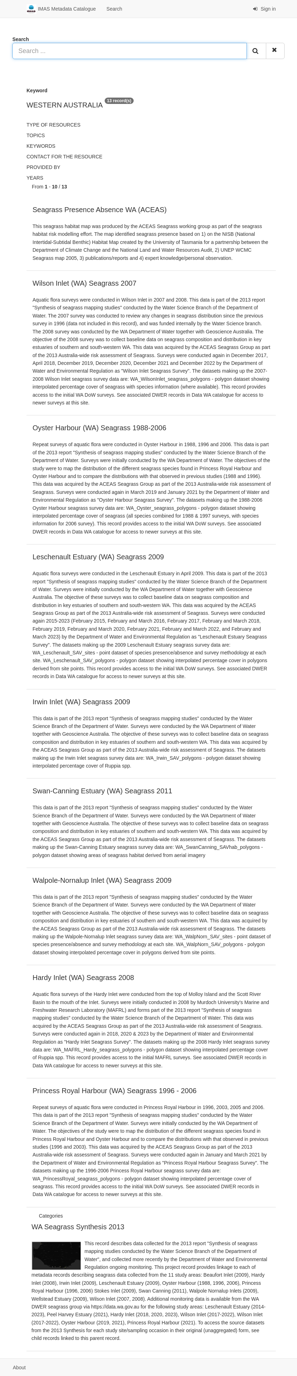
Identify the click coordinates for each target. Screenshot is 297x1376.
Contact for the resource (65, 156)
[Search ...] (129, 51)
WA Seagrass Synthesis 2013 (77, 1227)
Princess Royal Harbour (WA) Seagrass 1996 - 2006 (115, 1091)
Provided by (43, 167)
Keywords (41, 146)
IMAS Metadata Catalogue (61, 9)
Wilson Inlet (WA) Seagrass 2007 (84, 283)
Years (35, 178)
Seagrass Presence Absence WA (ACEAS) (100, 210)
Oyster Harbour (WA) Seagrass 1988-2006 (99, 428)
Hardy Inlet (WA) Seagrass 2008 (83, 977)
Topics (36, 135)
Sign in (264, 9)
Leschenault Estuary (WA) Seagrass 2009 (98, 557)
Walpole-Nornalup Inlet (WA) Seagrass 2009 (102, 880)
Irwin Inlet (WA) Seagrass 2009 (81, 702)
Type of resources (53, 125)
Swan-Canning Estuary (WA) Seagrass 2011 (102, 791)
